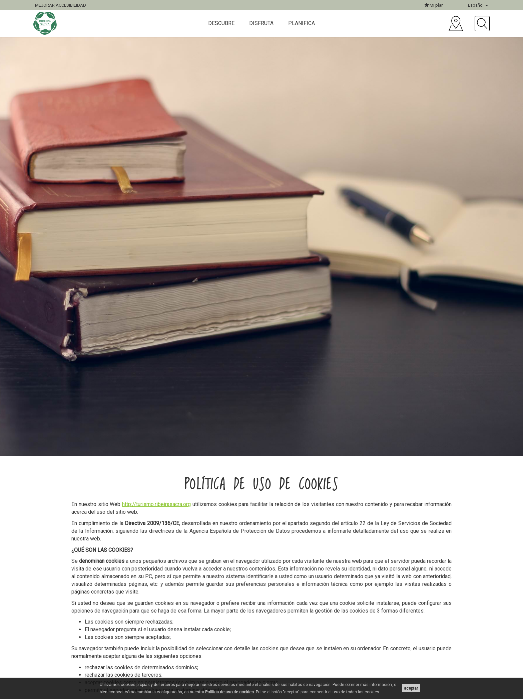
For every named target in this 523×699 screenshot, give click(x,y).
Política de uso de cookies (229, 692)
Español (478, 5)
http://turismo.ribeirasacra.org (156, 504)
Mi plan (434, 5)
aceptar (411, 688)
